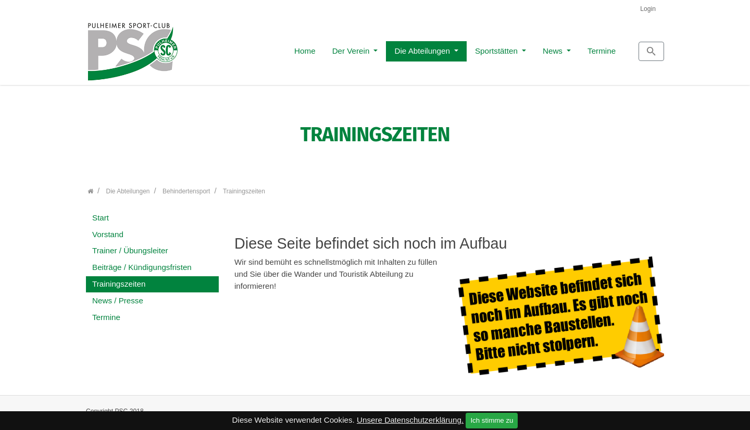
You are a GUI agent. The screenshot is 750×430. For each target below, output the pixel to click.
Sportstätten (450, 47)
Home (258, 47)
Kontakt (545, 410)
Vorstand (107, 228)
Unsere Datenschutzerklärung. (410, 419)
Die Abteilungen (376, 47)
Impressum (588, 410)
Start (100, 211)
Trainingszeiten (118, 278)
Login (648, 9)
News (507, 47)
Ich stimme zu (491, 420)
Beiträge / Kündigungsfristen (142, 261)
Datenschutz (638, 410)
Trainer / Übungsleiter (130, 245)
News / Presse (117, 294)
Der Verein (305, 47)
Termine (555, 47)
